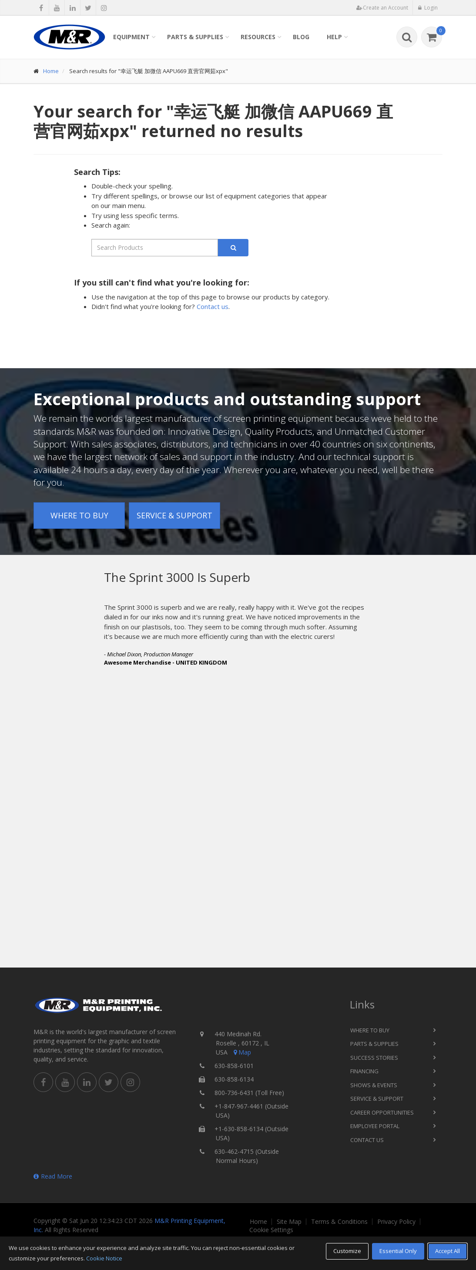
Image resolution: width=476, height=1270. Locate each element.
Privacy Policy (396, 1221)
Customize (347, 1251)
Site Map (289, 1221)
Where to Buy (79, 515)
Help (334, 37)
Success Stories (374, 1058)
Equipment (131, 37)
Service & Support (174, 515)
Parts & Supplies (195, 37)
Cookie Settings (271, 1230)
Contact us (212, 306)
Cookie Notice (104, 1258)
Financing (364, 1071)
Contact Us (367, 1140)
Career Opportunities (382, 1112)
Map (241, 1052)
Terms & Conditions (339, 1221)
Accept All (447, 1251)
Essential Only (398, 1251)
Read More (53, 1176)
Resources (258, 37)
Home (51, 71)
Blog (301, 37)
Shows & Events (373, 1085)
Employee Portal (374, 1126)
